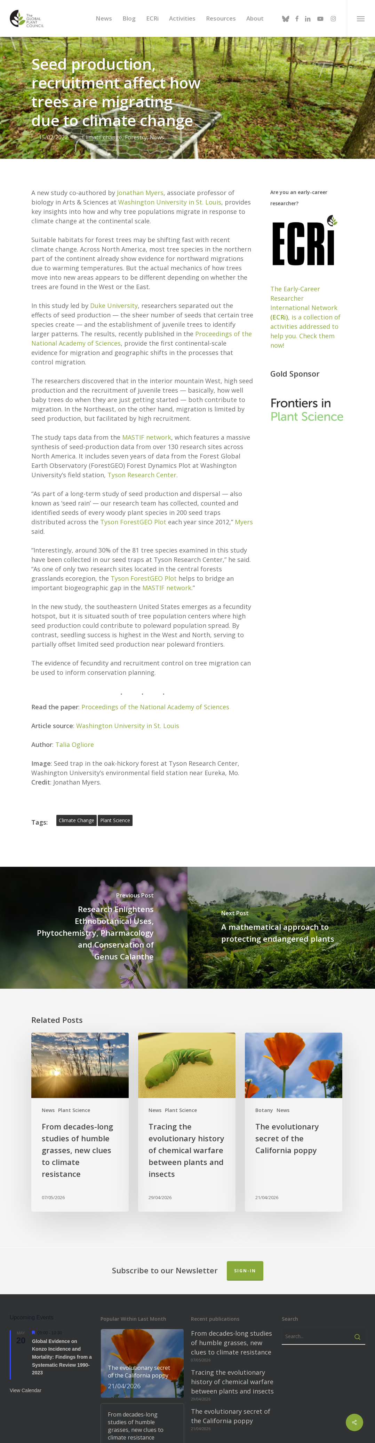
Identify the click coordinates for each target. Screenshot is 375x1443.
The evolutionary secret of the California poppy (230, 1408)
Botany (264, 1102)
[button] (361, 18)
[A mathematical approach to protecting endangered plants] (281, 920)
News (157, 137)
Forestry (136, 137)
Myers (244, 514)
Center (166, 467)
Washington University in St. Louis (169, 194)
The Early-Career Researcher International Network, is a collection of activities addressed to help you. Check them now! (305, 309)
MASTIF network (146, 429)
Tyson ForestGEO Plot (133, 514)
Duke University (114, 298)
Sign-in (245, 1263)
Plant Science (74, 1102)
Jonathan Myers (140, 185)
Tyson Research (131, 467)
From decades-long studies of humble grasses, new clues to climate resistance (231, 1335)
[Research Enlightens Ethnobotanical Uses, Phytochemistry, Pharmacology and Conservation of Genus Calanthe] (94, 920)
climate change (76, 812)
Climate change (102, 137)
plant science (115, 812)
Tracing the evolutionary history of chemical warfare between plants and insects (232, 1374)
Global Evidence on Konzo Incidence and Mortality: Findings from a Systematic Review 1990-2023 (62, 1349)
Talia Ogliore (74, 737)
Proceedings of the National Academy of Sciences (155, 699)
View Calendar (25, 1383)
